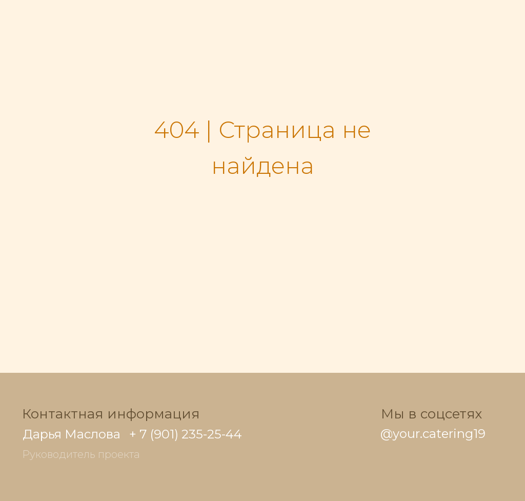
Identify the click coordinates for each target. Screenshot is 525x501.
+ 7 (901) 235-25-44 (185, 434)
